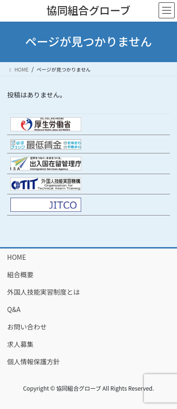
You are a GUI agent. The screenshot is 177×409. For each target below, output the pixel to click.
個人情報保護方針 (33, 361)
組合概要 (20, 274)
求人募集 (20, 344)
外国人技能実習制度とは (43, 292)
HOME (16, 257)
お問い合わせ (27, 326)
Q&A (13, 309)
